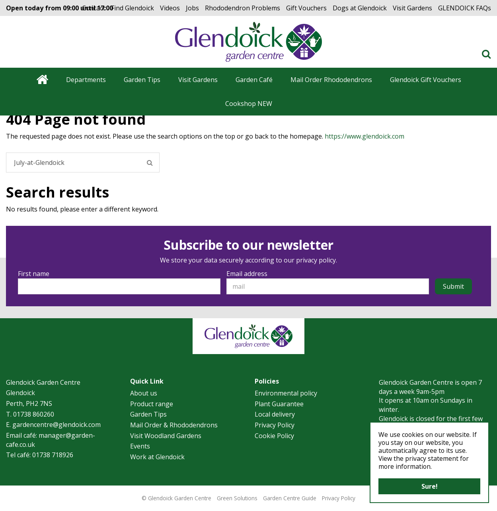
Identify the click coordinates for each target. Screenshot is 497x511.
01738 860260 (33, 414)
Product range (151, 403)
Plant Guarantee (279, 403)
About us (143, 393)
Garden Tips (148, 414)
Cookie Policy (274, 435)
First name (33, 273)
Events (140, 446)
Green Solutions (237, 498)
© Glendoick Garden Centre (176, 498)
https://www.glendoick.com (364, 136)
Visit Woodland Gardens (165, 435)
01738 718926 (52, 454)
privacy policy (316, 260)
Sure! (429, 486)
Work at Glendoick (157, 456)
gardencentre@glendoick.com (56, 424)
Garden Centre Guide (289, 498)
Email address (246, 273)
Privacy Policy (274, 425)
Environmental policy (286, 393)
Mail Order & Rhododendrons (174, 425)
